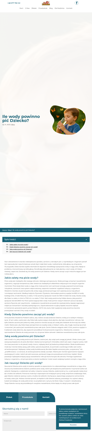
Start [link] (21, 8)
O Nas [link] (27, 8)
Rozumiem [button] (73, 425)
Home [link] (4, 230)
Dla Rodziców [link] (59, 8)
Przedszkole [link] (43, 8)
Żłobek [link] (34, 8)
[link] (45, 6)
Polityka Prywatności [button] (65, 420)
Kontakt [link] (69, 8)
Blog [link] (51, 8)
